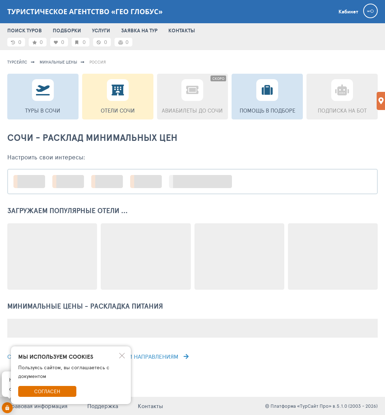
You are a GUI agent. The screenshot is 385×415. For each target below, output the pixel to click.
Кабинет (348, 11)
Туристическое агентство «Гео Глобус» (85, 11)
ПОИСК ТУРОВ (24, 30)
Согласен (47, 391)
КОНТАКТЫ (181, 30)
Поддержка (102, 406)
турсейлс (17, 62)
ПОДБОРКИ (67, 30)
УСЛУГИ (101, 30)
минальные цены (58, 62)
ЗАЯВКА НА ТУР (139, 30)
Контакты (150, 406)
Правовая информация (37, 406)
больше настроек (204, 181)
